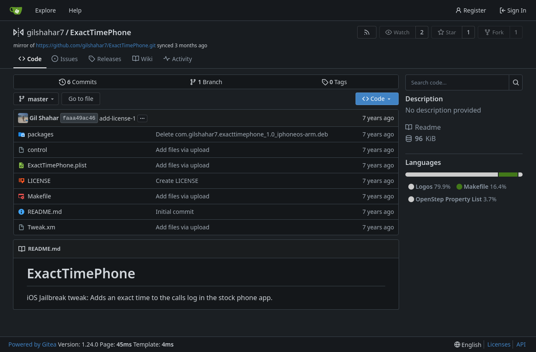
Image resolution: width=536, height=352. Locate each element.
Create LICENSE (177, 181)
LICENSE (39, 181)
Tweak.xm (41, 227)
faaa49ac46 (79, 118)
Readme (423, 127)
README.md (45, 212)
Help (75, 10)
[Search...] (516, 82)
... (142, 118)
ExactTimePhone (100, 32)
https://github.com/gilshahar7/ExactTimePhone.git (96, 45)
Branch (206, 82)
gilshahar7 (45, 32)
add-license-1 (117, 118)
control (37, 150)
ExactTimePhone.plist (57, 165)
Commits (78, 82)
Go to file (80, 99)
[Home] (16, 10)
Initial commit (175, 212)
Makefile (39, 196)
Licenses (499, 344)
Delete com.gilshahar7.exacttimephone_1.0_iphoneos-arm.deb (242, 134)
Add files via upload (182, 150)
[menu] (468, 345)
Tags (334, 82)
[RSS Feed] (366, 32)
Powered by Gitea (32, 344)
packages (41, 134)
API (521, 344)
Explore (45, 10)
